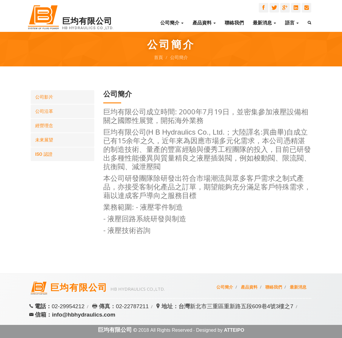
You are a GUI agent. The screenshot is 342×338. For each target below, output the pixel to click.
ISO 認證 (44, 154)
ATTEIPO (234, 330)
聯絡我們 (234, 23)
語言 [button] (292, 23)
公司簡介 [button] (172, 23)
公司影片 (44, 97)
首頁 (158, 57)
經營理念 (44, 125)
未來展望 (44, 140)
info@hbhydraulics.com (83, 314)
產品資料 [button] (204, 23)
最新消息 (298, 287)
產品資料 (249, 287)
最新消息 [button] (264, 23)
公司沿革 (44, 111)
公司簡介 (179, 57)
